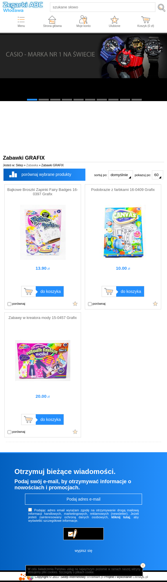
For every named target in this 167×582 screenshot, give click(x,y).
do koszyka (50, 291)
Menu (21, 26)
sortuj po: (113, 174)
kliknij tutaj (120, 517)
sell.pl (95, 577)
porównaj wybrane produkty (46, 174)
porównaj (16, 304)
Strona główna (52, 26)
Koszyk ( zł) (145, 26)
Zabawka (32, 165)
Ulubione (114, 26)
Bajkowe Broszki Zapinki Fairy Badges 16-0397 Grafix (42, 191)
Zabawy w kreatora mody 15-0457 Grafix (42, 317)
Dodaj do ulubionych (75, 303)
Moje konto (83, 26)
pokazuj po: (149, 174)
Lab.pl (140, 577)
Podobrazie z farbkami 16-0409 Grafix (123, 189)
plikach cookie (84, 572)
